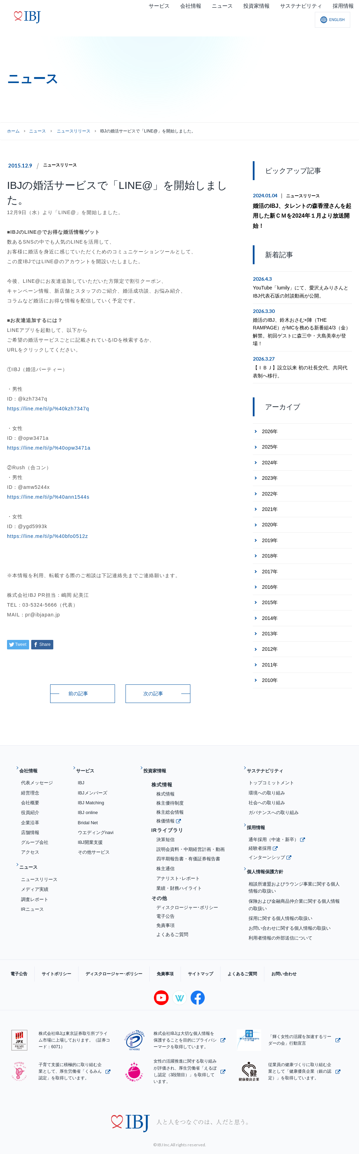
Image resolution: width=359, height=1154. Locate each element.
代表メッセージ (37, 777)
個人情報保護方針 (270, 858)
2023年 (270, 465)
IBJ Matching (91, 797)
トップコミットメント (271, 777)
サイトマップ (169, 960)
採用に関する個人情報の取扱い (280, 901)
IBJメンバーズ (92, 787)
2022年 (270, 481)
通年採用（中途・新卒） (274, 828)
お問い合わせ (238, 960)
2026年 (270, 419)
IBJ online (88, 807)
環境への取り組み (267, 787)
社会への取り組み (267, 797)
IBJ (81, 777)
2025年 (270, 434)
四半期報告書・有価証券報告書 (188, 853)
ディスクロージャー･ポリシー (187, 901)
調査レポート (34, 888)
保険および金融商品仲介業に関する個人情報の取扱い (294, 888)
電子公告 (165, 911)
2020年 (270, 512)
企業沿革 (30, 817)
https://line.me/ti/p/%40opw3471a (48, 448)
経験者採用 (260, 837)
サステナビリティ (270, 768)
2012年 (270, 636)
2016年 (270, 574)
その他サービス (94, 846)
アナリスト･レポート (178, 872)
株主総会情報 (170, 806)
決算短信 (165, 834)
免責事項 (165, 919)
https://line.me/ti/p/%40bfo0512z (47, 536)
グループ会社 (34, 836)
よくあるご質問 (172, 928)
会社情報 (31, 768)
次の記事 (153, 693)
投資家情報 (158, 768)
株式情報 (165, 788)
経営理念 (30, 787)
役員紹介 (30, 807)
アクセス (30, 846)
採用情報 (259, 819)
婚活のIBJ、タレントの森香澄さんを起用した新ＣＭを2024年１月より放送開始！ (301, 210)
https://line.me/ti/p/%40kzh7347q (48, 408)
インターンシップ (267, 846)
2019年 (270, 528)
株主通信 (165, 863)
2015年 (270, 590)
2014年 (270, 605)
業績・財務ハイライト (179, 882)
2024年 (270, 450)
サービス (88, 768)
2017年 (270, 558)
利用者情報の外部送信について (280, 921)
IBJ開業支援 (90, 836)
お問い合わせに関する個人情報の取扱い (290, 911)
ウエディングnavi (96, 826)
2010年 (270, 667)
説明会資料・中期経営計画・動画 (190, 843)
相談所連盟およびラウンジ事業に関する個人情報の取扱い (294, 871)
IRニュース (32, 898)
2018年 (270, 543)
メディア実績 (34, 878)
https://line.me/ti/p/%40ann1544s (48, 497)
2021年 (270, 496)
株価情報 (165, 815)
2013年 (270, 621)
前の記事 (78, 693)
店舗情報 (30, 826)
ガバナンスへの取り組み (274, 807)
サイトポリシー (46, 960)
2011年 (270, 652)
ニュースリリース (62, 165)
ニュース (37, 131)
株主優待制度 (170, 797)
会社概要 (30, 797)
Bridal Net (88, 817)
